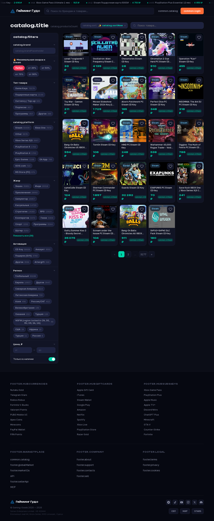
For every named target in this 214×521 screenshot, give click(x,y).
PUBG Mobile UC (18, 414)
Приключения (26, 192)
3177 (143, 254)
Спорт (21, 224)
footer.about (84, 459)
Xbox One (43, 127)
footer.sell (83, 476)
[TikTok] (175, 502)
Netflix (80, 414)
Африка (35, 329)
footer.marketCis (20, 470)
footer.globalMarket (22, 464)
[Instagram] (188, 502)
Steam (22, 127)
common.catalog (168, 10)
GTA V (147, 424)
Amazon (81, 409)
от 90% (33, 74)
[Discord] (201, 502)
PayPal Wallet (17, 429)
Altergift (42, 262)
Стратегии (25, 211)
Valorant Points (18, 409)
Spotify (81, 419)
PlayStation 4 (25, 153)
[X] (194, 502)
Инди (41, 186)
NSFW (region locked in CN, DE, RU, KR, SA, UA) (34, 321)
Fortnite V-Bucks (19, 404)
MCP (13, 487)
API (12, 476)
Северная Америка (29, 288)
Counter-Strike (152, 429)
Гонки (47, 218)
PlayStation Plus (153, 395)
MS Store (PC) (25, 172)
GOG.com (22, 165)
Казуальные (25, 205)
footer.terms (150, 459)
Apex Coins (16, 419)
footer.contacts (86, 470)
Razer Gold (83, 434)
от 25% (32, 68)
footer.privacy (151, 464)
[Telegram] (168, 502)
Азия (20, 301)
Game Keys (25, 88)
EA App (46, 159)
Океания (22, 314)
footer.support (85, 464)
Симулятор (25, 199)
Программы (24, 113)
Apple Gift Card (85, 390)
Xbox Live (82, 424)
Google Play (83, 404)
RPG (46, 211)
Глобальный (25, 276)
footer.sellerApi (19, 481)
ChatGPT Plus (151, 414)
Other (21, 134)
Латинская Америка (29, 295)
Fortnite (148, 434)
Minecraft (149, 419)
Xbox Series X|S (26, 140)
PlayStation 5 (25, 146)
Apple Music (150, 400)
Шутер (21, 230)
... (135, 254)
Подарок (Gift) (26, 255)
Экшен (22, 186)
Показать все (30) (23, 235)
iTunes (80, 395)
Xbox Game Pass (153, 390)
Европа (23, 282)
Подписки (23, 107)
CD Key (22, 249)
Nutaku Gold (17, 390)
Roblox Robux (17, 400)
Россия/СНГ (40, 301)
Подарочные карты (29, 94)
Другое (44, 113)
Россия (37, 335)
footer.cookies (151, 470)
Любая (19, 68)
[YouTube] (181, 502)
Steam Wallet (84, 400)
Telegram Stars (18, 395)
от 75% (19, 74)
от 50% (46, 68)
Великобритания (27, 308)
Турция (41, 314)
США (19, 329)
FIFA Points (16, 434)
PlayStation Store (86, 429)
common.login (192, 10)
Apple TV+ (149, 404)
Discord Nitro (151, 409)
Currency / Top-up (27, 101)
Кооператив (25, 218)
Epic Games (24, 159)
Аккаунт (43, 249)
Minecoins (15, 424)
